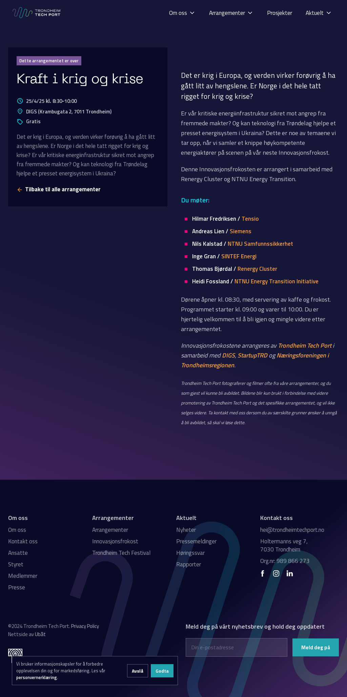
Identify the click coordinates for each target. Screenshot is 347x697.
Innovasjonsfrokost (115, 541)
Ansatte (18, 552)
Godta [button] (162, 670)
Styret (15, 564)
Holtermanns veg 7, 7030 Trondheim (284, 545)
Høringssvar (190, 552)
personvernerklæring (36, 677)
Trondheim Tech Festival (121, 552)
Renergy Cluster (257, 268)
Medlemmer (22, 575)
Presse (16, 587)
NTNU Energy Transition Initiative (276, 281)
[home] (37, 12)
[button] (182, 12)
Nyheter (186, 529)
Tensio (250, 218)
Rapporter (188, 564)
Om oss (17, 529)
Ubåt (40, 634)
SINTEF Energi (239, 256)
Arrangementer (110, 529)
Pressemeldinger (196, 541)
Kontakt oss (23, 541)
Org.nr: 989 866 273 (285, 561)
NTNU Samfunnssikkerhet (260, 243)
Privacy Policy (85, 626)
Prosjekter (279, 12)
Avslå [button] (137, 670)
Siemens (240, 231)
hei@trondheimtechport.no (292, 529)
